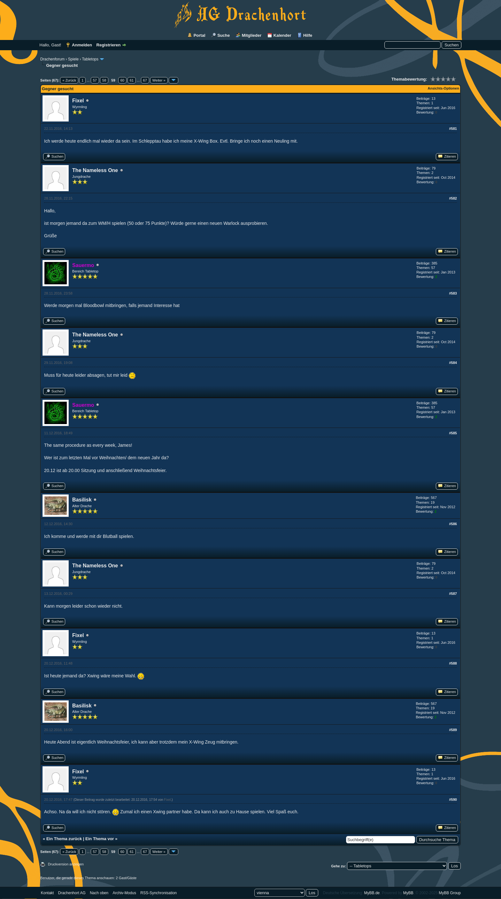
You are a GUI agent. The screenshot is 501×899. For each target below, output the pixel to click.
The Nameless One (95, 170)
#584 (453, 363)
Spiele (73, 59)
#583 (453, 293)
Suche (223, 35)
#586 (453, 524)
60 (122, 80)
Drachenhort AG (72, 893)
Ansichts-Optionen (443, 88)
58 (104, 80)
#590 (453, 799)
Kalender (282, 35)
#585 (453, 433)
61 (132, 80)
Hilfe (307, 35)
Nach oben (99, 893)
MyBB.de (372, 893)
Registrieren (108, 45)
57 (95, 80)
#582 (453, 198)
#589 (453, 730)
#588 (453, 663)
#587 (453, 593)
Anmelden (82, 45)
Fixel (78, 100)
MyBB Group (450, 893)
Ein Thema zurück (64, 838)
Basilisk (81, 499)
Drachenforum (52, 59)
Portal (199, 35)
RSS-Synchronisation (158, 893)
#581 (453, 128)
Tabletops (90, 59)
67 (145, 80)
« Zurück (69, 80)
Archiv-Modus (124, 893)
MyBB (408, 893)
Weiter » (159, 80)
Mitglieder (251, 35)
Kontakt (47, 893)
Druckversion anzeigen (66, 864)
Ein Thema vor (99, 838)
